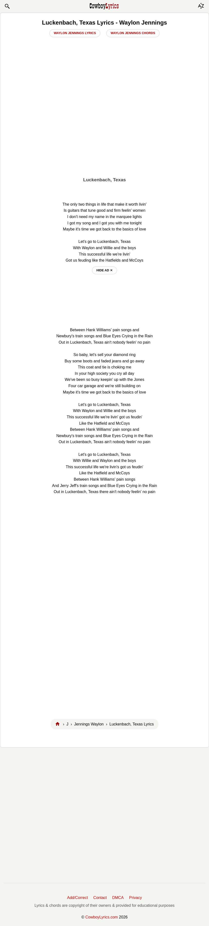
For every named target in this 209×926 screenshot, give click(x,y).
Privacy (135, 898)
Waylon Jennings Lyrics (75, 33)
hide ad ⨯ (104, 270)
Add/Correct (77, 898)
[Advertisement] (104, 136)
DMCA (118, 898)
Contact (100, 898)
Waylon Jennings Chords (133, 33)
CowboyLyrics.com (101, 917)
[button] (7, 6)
